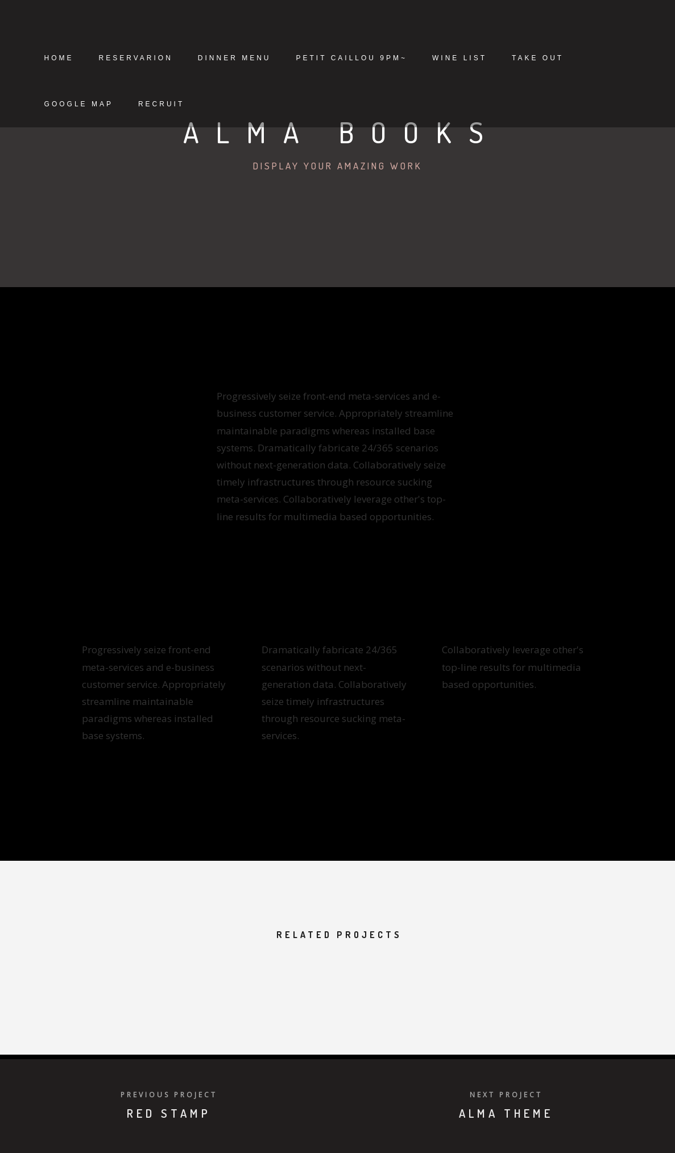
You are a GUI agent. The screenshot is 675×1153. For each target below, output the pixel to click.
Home (103, 58)
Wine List (504, 58)
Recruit (282, 104)
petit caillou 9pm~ (396, 58)
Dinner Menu (279, 58)
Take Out (114, 104)
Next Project (506, 1095)
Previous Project (169, 1095)
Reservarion (180, 58)
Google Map (199, 104)
